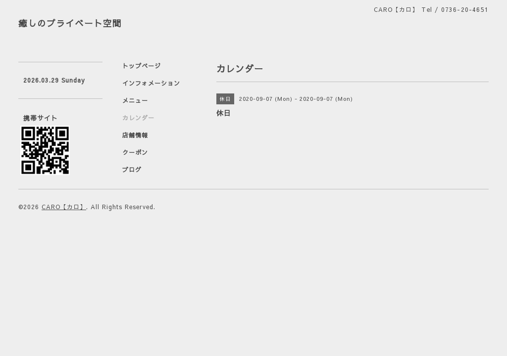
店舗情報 (135, 135)
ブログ (132, 170)
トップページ (141, 66)
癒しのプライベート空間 (70, 23)
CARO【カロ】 (64, 207)
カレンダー (138, 118)
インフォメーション (151, 83)
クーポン (135, 152)
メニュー (135, 100)
